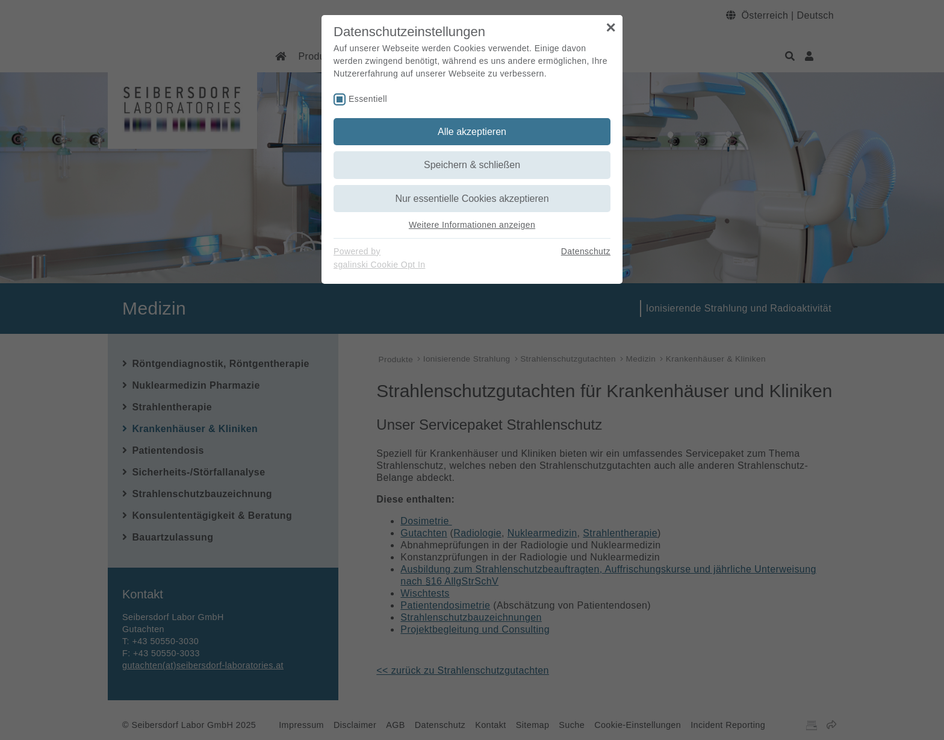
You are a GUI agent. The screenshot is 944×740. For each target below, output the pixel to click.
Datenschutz (585, 251)
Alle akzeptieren (472, 132)
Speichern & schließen (472, 165)
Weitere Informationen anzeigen (472, 225)
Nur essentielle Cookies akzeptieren (471, 198)
